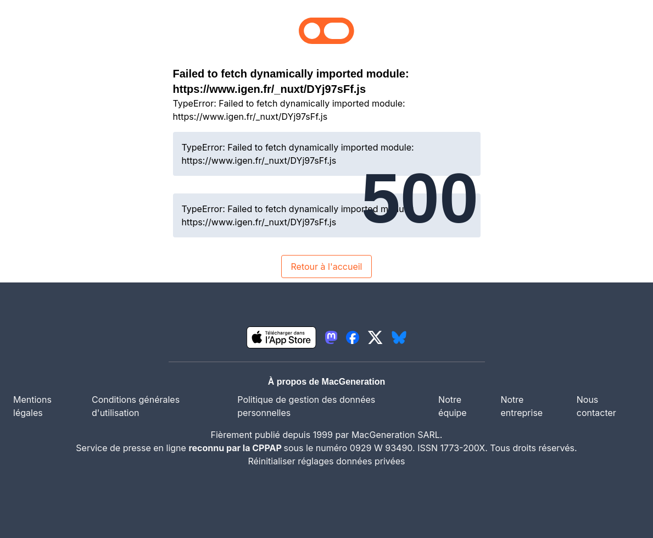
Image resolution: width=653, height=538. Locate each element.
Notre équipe (452, 406)
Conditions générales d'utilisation (136, 406)
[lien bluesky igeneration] (399, 337)
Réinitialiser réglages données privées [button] (326, 461)
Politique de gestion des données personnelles (306, 406)
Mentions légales (32, 406)
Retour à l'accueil (326, 266)
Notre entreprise (521, 406)
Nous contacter (596, 406)
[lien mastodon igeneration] (331, 337)
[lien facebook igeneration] (352, 337)
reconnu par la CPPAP (235, 447)
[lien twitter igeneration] (375, 337)
